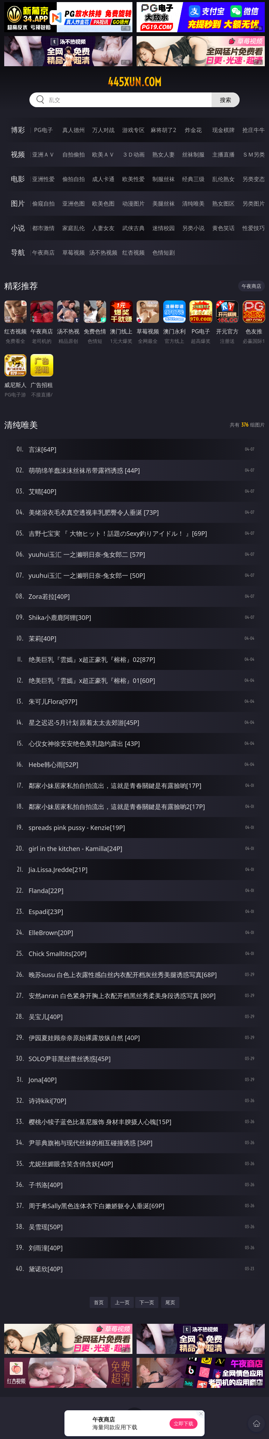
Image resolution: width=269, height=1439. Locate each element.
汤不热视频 (103, 252)
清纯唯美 (193, 203)
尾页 (170, 1302)
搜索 (225, 100)
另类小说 (193, 228)
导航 (18, 252)
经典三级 (193, 179)
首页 (99, 1302)
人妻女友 (103, 228)
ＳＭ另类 (253, 154)
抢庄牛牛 (253, 130)
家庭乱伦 (73, 228)
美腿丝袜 (163, 203)
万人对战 (103, 130)
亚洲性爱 (43, 179)
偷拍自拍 (73, 179)
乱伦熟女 (223, 179)
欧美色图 (103, 203)
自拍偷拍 (73, 154)
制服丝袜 (163, 179)
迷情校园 (163, 228)
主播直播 (223, 154)
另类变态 (253, 179)
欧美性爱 (133, 179)
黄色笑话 (223, 228)
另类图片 (253, 203)
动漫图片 (133, 203)
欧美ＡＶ (103, 154)
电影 (18, 179)
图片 (18, 203)
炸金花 (193, 130)
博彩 (18, 129)
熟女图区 (223, 203)
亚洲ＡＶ (43, 154)
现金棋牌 (223, 130)
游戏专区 (133, 130)
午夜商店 (43, 252)
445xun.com (134, 82)
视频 (18, 154)
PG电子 (43, 130)
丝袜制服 (193, 154)
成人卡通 (103, 179)
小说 (18, 228)
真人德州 (73, 130)
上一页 (122, 1302)
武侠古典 (133, 228)
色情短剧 (163, 252)
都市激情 (43, 228)
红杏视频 (133, 252)
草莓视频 (73, 252)
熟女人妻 (163, 154)
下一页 (146, 1302)
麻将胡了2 (163, 130)
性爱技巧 (253, 228)
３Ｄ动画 (133, 154)
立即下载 (183, 1423)
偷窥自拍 (43, 203)
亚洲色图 (73, 203)
